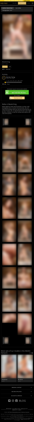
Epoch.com (30, 418)
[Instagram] (13, 400)
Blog (22, 400)
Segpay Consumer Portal (25, 419)
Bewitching (6, 62)
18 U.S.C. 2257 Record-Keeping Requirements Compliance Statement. (17, 412)
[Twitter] (9, 400)
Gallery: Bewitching (7, 8)
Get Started (22, 3)
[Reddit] (16, 400)
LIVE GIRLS (15, 3)
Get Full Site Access (16, 92)
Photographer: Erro (7, 10)
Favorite (5, 66)
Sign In (28, 3)
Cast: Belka (18, 8)
